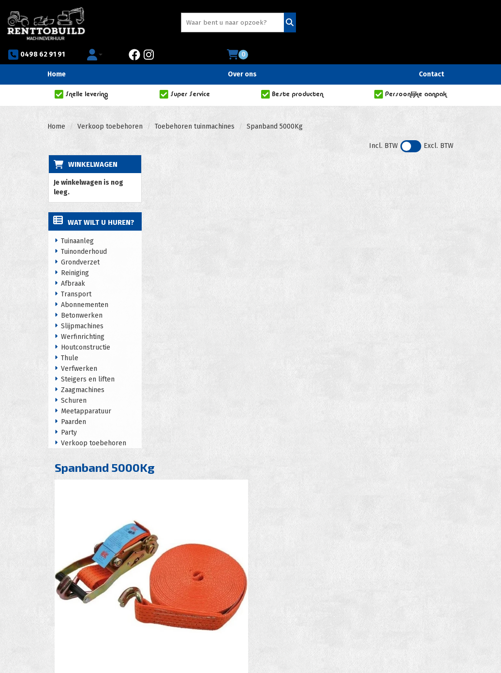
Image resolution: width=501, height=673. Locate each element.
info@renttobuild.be (90, 595)
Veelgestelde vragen (305, 556)
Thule (69, 341)
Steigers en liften (87, 362)
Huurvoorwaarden (207, 575)
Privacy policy (200, 585)
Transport (75, 277)
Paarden (73, 405)
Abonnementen (84, 288)
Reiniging (74, 256)
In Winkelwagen (414, 196)
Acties (188, 566)
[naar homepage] (46, 21)
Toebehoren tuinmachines (195, 108)
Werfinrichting (82, 320)
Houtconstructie (85, 330)
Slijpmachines (81, 309)
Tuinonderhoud (83, 235)
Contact (431, 56)
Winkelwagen (92, 146)
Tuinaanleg (76, 224)
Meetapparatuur (85, 394)
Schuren (73, 384)
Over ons (242, 56)
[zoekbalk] (183, 23)
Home (56, 56)
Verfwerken (78, 352)
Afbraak (72, 267)
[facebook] (387, 23)
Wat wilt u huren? (93, 205)
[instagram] (401, 23)
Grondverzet (79, 245)
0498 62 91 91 (286, 23)
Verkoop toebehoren (110, 108)
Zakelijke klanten (300, 566)
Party (68, 415)
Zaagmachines (82, 373)
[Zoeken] (234, 23)
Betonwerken (81, 298)
